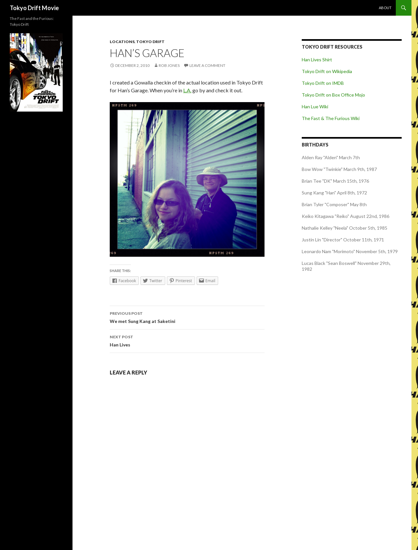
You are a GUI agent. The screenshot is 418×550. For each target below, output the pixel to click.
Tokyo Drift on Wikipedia (327, 71)
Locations (122, 41)
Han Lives (187, 340)
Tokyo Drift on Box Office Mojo (333, 95)
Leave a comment (207, 65)
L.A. (187, 90)
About (385, 8)
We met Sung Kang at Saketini (187, 317)
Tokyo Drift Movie (34, 7)
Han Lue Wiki (315, 106)
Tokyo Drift (150, 41)
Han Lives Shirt (317, 59)
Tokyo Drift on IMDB (323, 83)
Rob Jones (169, 65)
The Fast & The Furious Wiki (331, 118)
